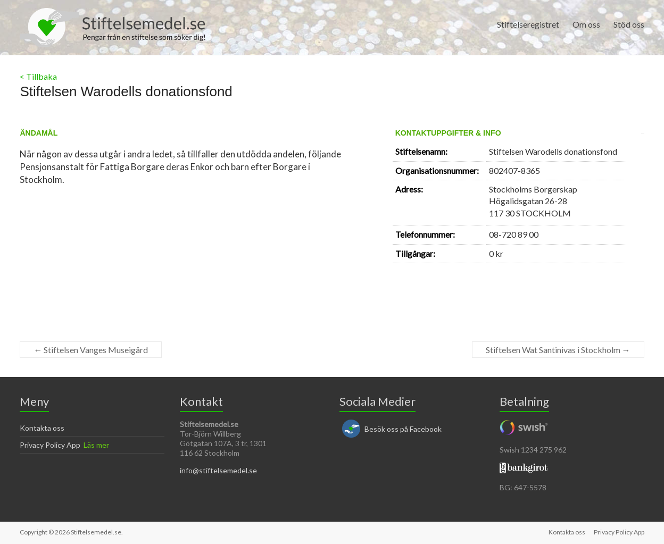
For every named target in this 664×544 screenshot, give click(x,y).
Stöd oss (628, 24)
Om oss (586, 24)
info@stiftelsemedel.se (218, 470)
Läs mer (96, 444)
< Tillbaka (38, 76)
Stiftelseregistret (528, 24)
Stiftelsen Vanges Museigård (91, 350)
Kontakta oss (42, 427)
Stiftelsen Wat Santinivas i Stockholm (558, 350)
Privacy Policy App (50, 444)
